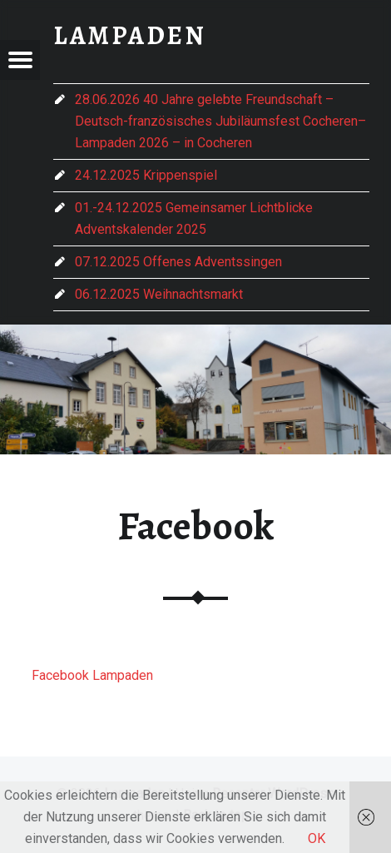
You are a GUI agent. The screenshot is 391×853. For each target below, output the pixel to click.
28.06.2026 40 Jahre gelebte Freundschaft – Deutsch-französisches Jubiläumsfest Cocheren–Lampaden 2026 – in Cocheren (220, 121)
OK (316, 838)
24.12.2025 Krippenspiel (146, 175)
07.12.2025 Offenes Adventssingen (178, 262)
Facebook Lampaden (92, 675)
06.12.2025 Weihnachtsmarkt (159, 294)
